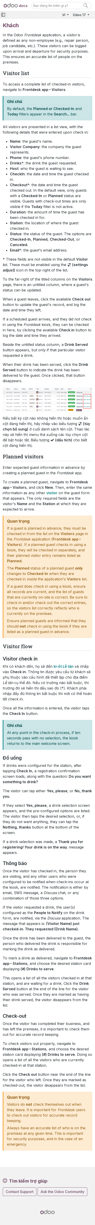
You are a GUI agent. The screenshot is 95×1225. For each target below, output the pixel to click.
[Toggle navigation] (3, 14)
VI (64, 15)
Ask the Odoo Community (62, 1191)
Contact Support (19, 1191)
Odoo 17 (80, 15)
